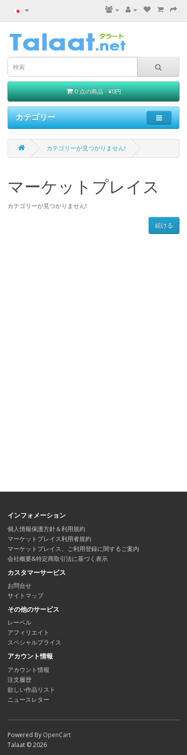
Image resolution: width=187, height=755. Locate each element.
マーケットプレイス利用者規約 (49, 539)
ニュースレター (28, 699)
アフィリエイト (28, 632)
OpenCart (57, 735)
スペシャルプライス (34, 642)
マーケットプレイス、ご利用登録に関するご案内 (73, 548)
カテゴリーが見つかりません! (86, 148)
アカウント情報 (28, 669)
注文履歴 (19, 679)
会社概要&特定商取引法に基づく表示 (57, 558)
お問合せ (19, 585)
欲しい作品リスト (31, 689)
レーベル (19, 622)
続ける (164, 225)
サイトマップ (25, 595)
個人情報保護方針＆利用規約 (46, 529)
